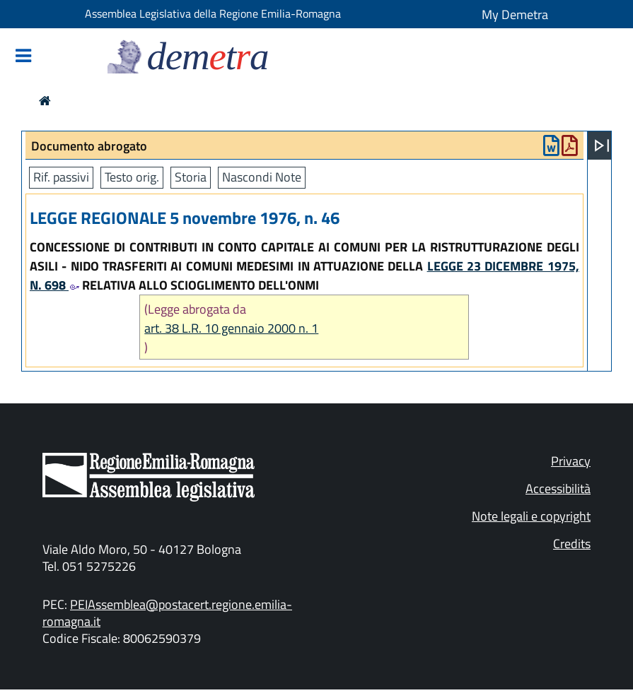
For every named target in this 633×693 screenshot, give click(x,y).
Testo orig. (132, 176)
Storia (191, 176)
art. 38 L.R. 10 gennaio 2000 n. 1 (231, 328)
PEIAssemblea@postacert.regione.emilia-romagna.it (167, 613)
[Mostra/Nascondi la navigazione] (23, 57)
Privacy (571, 460)
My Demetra (515, 14)
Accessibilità (558, 488)
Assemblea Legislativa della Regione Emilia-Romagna (213, 13)
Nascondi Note (261, 176)
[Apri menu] (602, 145)
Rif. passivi (61, 176)
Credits (572, 543)
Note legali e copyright (531, 516)
